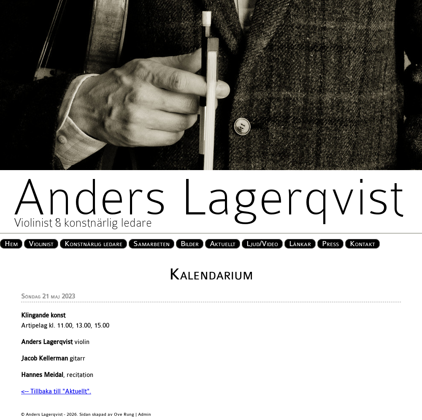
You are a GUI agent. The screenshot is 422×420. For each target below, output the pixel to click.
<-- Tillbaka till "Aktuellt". (56, 391)
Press (330, 243)
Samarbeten (151, 243)
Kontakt (362, 243)
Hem (11, 243)
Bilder (190, 243)
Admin (144, 414)
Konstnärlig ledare (93, 243)
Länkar (300, 243)
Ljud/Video (262, 243)
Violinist (41, 243)
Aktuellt (222, 243)
